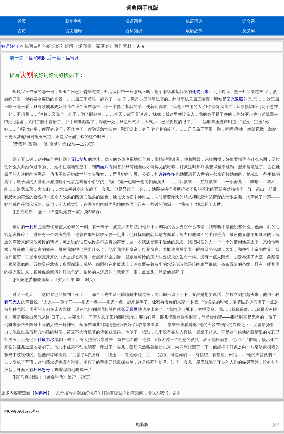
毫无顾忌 (129, 309)
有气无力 (12, 301)
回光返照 (234, 99)
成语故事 (194, 30)
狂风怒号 (41, 369)
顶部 (275, 424)
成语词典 (194, 21)
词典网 (41, 392)
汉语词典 (133, 21)
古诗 (22, 30)
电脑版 (142, 424)
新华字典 (73, 21)
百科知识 (133, 30)
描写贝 (72, 57)
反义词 (248, 30)
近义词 (248, 21)
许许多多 (167, 174)
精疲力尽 (46, 339)
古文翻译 (73, 30)
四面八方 (104, 166)
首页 (22, 21)
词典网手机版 (142, 8)
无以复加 (79, 159)
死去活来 (200, 91)
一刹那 (31, 226)
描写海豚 (37, 57)
